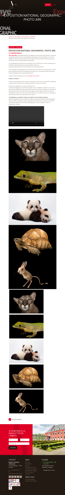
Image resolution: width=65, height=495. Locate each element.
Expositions (25, 37)
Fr (15, 4)
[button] (52, 4)
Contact (28, 474)
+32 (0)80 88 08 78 (14, 470)
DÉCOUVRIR (17, 37)
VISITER (47, 4)
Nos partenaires (30, 479)
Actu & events (29, 472)
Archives (32, 37)
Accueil (11, 37)
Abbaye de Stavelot (34, 76)
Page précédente (15, 419)
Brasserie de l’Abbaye (31, 470)
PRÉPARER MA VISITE (30, 467)
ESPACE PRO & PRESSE (31, 481)
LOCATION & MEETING (31, 469)
